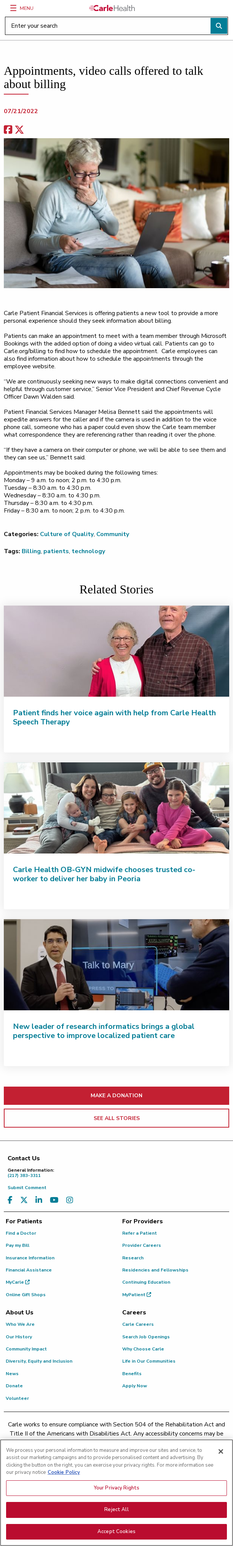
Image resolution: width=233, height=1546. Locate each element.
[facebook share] (8, 130)
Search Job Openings (146, 1337)
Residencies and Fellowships (155, 1270)
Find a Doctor (21, 1233)
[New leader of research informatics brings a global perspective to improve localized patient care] (116, 964)
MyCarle (18, 1282)
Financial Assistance (29, 1270)
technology (88, 551)
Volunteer (17, 1398)
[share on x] (19, 130)
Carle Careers (138, 1324)
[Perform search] (219, 26)
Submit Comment (27, 1188)
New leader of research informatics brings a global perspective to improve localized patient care (104, 1031)
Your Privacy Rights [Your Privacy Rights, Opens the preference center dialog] (116, 1492)
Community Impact (26, 1349)
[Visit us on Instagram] (69, 1200)
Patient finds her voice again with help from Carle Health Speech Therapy (114, 717)
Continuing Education (146, 1282)
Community (112, 534)
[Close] (220, 1455)
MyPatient (136, 1295)
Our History (19, 1337)
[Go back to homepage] (112, 8)
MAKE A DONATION (116, 1095)
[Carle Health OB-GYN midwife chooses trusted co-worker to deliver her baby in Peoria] (116, 807)
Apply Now (134, 1386)
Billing (31, 551)
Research (133, 1258)
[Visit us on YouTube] (54, 1200)
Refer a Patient (139, 1233)
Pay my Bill (17, 1245)
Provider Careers (141, 1245)
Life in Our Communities (149, 1361)
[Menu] (13, 8)
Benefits (132, 1374)
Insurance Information (30, 1258)
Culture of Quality (67, 534)
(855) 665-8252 (190, 1443)
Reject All (116, 1513)
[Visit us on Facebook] (10, 1200)
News (12, 1374)
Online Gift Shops (26, 1295)
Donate (14, 1386)
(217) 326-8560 (103, 1443)
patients (56, 551)
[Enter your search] (116, 26)
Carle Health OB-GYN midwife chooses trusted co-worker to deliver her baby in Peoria (104, 874)
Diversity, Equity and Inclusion (39, 1361)
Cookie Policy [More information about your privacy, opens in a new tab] (64, 1476)
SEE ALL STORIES (117, 1118)
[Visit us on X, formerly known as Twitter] (24, 1200)
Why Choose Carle (143, 1349)
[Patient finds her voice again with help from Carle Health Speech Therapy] (116, 651)
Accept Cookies (116, 1535)
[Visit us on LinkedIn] (38, 1200)
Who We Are (20, 1324)
